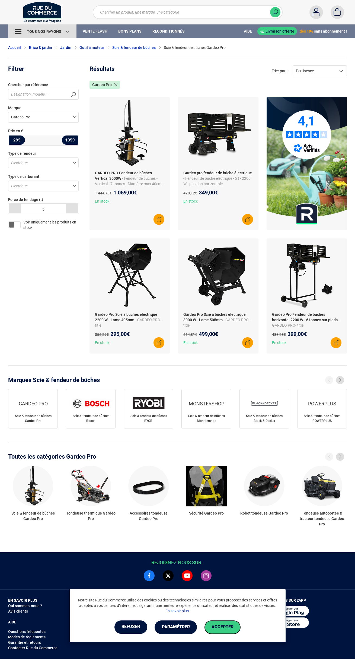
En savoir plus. (177, 611)
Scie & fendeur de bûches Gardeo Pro (33, 418)
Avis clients (18, 611)
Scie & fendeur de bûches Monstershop (206, 418)
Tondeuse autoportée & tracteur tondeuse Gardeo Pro (322, 518)
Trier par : (279, 71)
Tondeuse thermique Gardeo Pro (91, 516)
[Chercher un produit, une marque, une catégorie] (187, 12)
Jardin (65, 47)
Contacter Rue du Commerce (32, 648)
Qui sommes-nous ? (25, 606)
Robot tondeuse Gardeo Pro (264, 513)
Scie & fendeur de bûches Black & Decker (264, 418)
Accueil (14, 47)
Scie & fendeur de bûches (134, 47)
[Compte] (316, 12)
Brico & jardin (40, 47)
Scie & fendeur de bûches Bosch (91, 418)
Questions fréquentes (27, 631)
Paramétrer (176, 627)
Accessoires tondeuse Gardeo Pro (149, 516)
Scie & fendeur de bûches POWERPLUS (322, 418)
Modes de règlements (27, 637)
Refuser (130, 627)
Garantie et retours (24, 642)
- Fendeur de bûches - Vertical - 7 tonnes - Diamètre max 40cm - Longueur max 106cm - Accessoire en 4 (129, 183)
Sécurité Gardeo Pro (206, 513)
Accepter (224, 627)
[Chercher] (275, 12)
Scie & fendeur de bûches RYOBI (148, 418)
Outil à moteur (91, 47)
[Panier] (337, 12)
